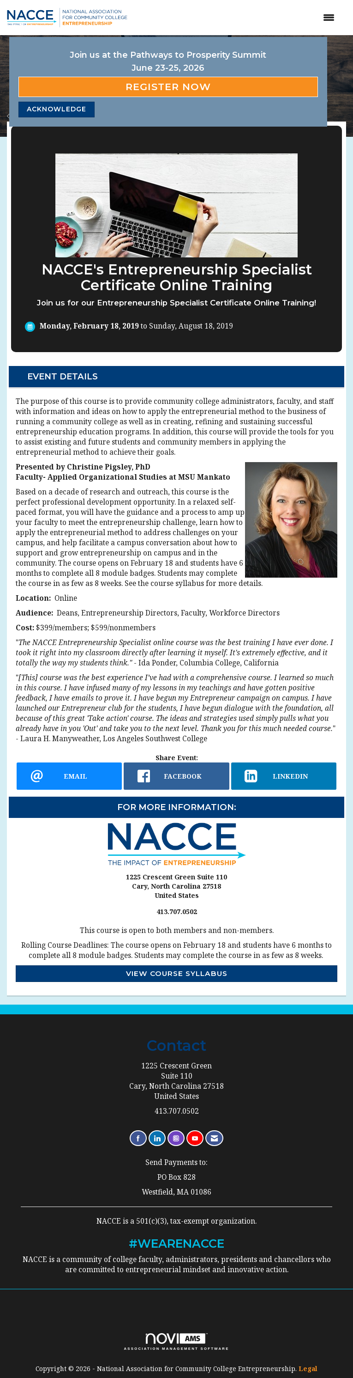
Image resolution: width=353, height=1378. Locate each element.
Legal (308, 1368)
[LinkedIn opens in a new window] (283, 776)
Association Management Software (176, 1342)
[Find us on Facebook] (138, 1138)
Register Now (168, 86)
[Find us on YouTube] (194, 1138)
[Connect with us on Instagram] (176, 1138)
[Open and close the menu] (242, 17)
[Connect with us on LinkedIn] (157, 1138)
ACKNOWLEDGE (56, 109)
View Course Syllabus (176, 973)
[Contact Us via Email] (214, 1138)
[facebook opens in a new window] (176, 776)
